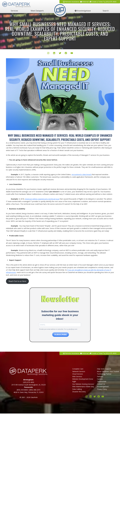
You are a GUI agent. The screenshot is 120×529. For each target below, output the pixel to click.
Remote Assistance (71, 2)
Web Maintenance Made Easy (83, 386)
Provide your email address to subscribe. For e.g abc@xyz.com (58, 329)
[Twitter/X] (60, 53)
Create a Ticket (96, 2)
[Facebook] (66, 53)
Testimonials (101, 381)
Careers (100, 379)
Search (106, 10)
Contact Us (101, 384)
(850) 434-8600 (22, 390)
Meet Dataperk (37, 10)
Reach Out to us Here (17, 281)
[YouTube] (71, 53)
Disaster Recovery (79, 392)
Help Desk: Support (104, 369)
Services (14, 10)
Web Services (77, 376)
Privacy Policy (102, 389)
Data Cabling (77, 389)
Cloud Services (77, 374)
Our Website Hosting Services (83, 384)
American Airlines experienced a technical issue (42, 199)
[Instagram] (48, 53)
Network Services (78, 371)
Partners (100, 376)
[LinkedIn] (54, 53)
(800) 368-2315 (34, 390)
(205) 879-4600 (110, 2)
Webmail (84, 2)
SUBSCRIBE (60, 334)
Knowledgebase (83, 10)
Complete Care (77, 369)
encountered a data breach (82, 174)
